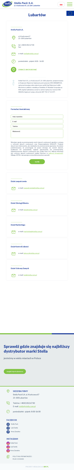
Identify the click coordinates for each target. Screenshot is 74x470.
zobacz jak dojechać (27, 70)
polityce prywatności (56, 153)
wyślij (37, 162)
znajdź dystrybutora (15, 371)
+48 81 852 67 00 (27, 45)
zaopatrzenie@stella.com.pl (34, 188)
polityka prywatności (22, 456)
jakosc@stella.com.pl (31, 253)
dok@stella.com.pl (30, 210)
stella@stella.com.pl (31, 53)
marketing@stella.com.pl (33, 231)
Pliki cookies (18, 459)
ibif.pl (46, 467)
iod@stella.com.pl (30, 275)
